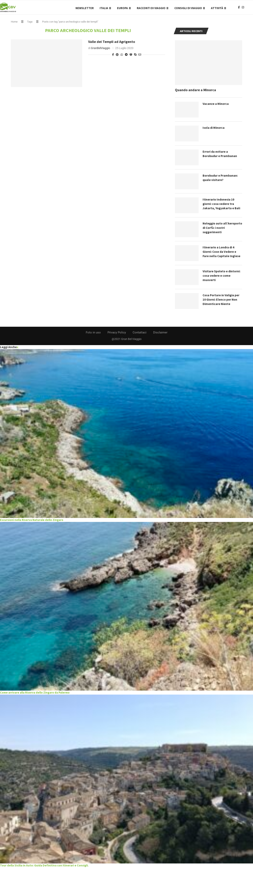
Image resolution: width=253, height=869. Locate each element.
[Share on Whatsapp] (122, 56)
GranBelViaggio (100, 49)
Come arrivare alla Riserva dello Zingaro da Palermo (35, 694)
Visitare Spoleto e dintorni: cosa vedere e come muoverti (222, 277)
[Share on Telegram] (126, 56)
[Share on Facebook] (113, 56)
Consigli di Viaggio (188, 8)
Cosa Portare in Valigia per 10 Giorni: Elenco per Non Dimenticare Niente (222, 301)
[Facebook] (239, 8)
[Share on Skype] (135, 56)
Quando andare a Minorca (195, 91)
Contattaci (139, 334)
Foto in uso (93, 334)
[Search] (251, 8)
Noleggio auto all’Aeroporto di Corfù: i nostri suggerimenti (219, 229)
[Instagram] (243, 8)
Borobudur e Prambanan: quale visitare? (220, 179)
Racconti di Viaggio (151, 8)
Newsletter (85, 8)
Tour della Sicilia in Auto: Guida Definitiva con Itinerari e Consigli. (44, 867)
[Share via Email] (139, 56)
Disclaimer (160, 334)
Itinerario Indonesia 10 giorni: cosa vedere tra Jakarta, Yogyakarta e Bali (222, 205)
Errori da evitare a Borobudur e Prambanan (220, 155)
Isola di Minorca (214, 129)
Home (14, 23)
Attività (217, 8)
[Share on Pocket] (131, 56)
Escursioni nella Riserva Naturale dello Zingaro (31, 521)
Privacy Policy (117, 334)
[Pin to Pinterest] (117, 56)
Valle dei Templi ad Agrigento (111, 43)
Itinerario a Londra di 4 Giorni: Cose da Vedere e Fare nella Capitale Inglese (222, 253)
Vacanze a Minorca (216, 105)
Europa (122, 8)
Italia (104, 8)
